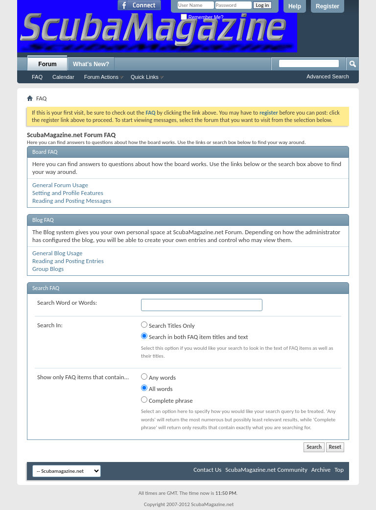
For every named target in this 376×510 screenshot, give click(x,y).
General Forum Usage (60, 185)
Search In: (50, 325)
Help (294, 6)
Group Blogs (48, 268)
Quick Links (145, 77)
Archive (320, 469)
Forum (47, 64)
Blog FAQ (43, 220)
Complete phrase (167, 400)
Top (339, 469)
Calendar (63, 77)
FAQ (37, 77)
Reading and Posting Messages (71, 200)
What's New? (91, 64)
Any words (158, 377)
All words (157, 388)
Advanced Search (327, 76)
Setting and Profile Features (67, 192)
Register (327, 6)
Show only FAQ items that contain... (83, 377)
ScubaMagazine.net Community (266, 469)
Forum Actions (101, 77)
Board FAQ (44, 151)
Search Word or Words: (67, 302)
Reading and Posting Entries (68, 261)
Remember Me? (202, 17)
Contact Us (207, 469)
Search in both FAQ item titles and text (194, 336)
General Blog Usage (57, 253)
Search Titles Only (168, 325)
